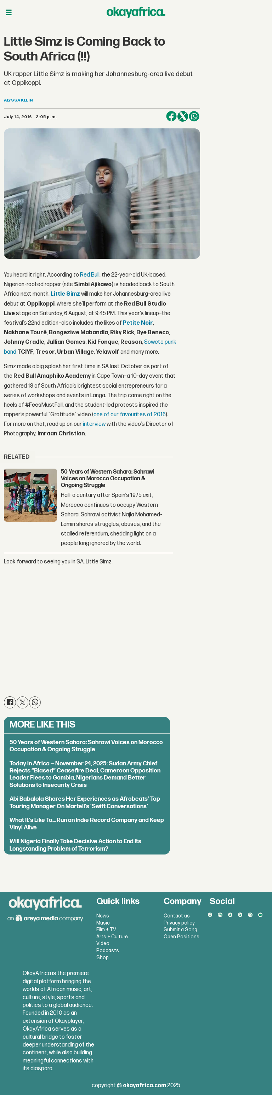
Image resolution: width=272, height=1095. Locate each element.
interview (94, 424)
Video (102, 943)
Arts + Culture (112, 937)
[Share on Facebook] (171, 116)
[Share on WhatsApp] (194, 116)
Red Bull (90, 275)
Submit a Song (180, 930)
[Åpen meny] (9, 12)
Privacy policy (179, 923)
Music (103, 923)
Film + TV (106, 930)
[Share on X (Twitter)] (182, 116)
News (102, 916)
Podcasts (107, 951)
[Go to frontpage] (136, 12)
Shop (102, 958)
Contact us (177, 916)
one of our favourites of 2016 (129, 414)
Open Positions (181, 937)
